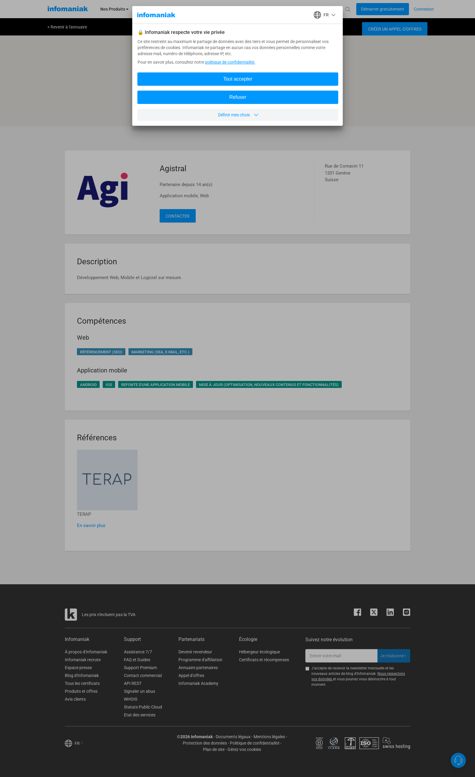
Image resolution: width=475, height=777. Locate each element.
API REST (132, 683)
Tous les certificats (82, 683)
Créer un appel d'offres (394, 29)
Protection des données (205, 743)
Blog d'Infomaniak (82, 675)
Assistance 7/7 (138, 651)
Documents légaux (233, 736)
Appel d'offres (191, 675)
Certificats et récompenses (264, 659)
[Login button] (382, 9)
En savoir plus (91, 525)
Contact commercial (143, 675)
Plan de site (213, 749)
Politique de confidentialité (254, 743)
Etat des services (139, 714)
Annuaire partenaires (198, 667)
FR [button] (79, 743)
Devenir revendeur (195, 651)
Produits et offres (81, 691)
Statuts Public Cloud (143, 707)
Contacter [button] (178, 216)
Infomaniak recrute (83, 659)
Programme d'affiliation (200, 659)
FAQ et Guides (137, 659)
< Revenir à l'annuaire (67, 27)
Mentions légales (269, 736)
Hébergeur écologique (259, 651)
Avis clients (75, 699)
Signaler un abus (139, 691)
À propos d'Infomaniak (86, 651)
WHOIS (130, 699)
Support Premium (140, 667)
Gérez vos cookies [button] (244, 749)
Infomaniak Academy (198, 683)
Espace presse (78, 667)
